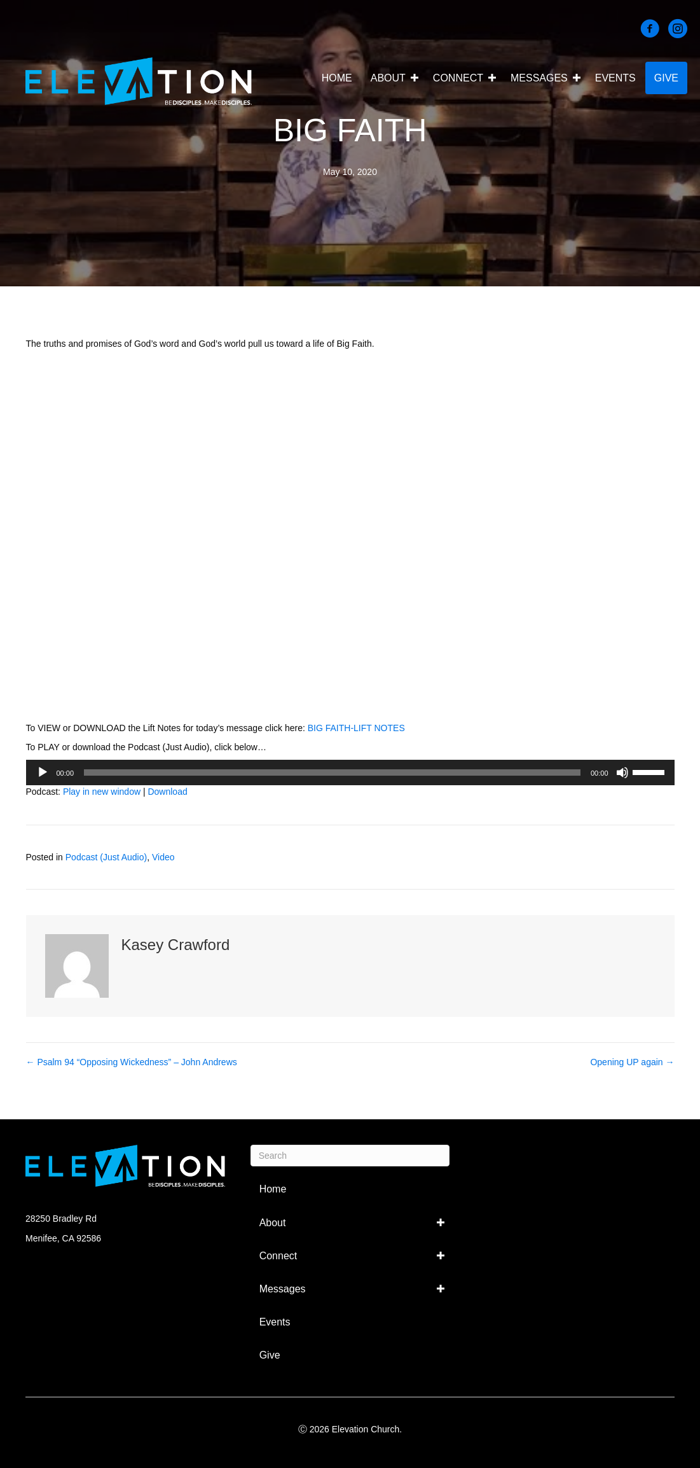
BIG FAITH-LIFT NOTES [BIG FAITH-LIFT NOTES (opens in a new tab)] (356, 728)
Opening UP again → (632, 1062)
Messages (539, 78)
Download (167, 791)
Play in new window (102, 791)
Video (163, 857)
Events (615, 78)
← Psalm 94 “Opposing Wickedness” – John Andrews (131, 1062)
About (388, 78)
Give (666, 78)
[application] (350, 772)
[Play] (42, 772)
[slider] (332, 772)
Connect (458, 78)
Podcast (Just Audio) (106, 857)
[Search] (350, 1155)
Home (337, 78)
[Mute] (622, 772)
